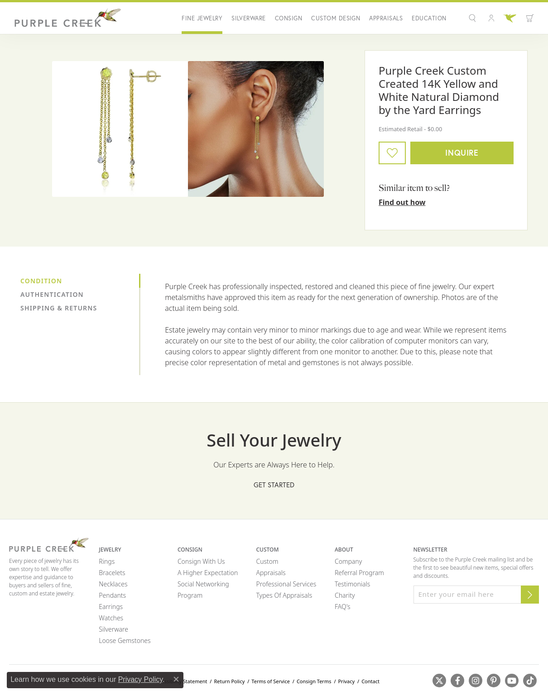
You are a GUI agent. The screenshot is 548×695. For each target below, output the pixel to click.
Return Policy (229, 681)
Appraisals (386, 18)
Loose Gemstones (124, 640)
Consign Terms (314, 681)
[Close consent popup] (176, 679)
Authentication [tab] (52, 294)
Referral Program (359, 572)
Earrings (111, 606)
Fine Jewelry (202, 18)
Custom (267, 561)
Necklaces (113, 584)
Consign (288, 18)
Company (348, 561)
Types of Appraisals (284, 595)
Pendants (112, 595)
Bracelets (112, 572)
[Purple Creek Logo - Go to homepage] (65, 18)
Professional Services (286, 584)
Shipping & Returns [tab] (58, 308)
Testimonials (352, 584)
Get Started (274, 484)
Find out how (402, 202)
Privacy (346, 681)
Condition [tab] (41, 280)
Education (429, 18)
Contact (370, 681)
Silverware (248, 18)
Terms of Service (270, 681)
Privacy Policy (140, 679)
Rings (107, 561)
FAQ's (343, 606)
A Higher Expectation (208, 572)
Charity (345, 595)
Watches (111, 618)
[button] (473, 18)
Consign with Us (201, 561)
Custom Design (335, 18)
